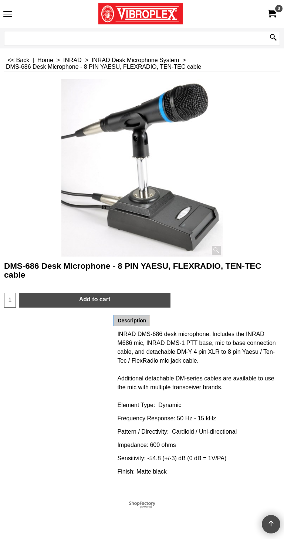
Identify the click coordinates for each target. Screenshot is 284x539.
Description (132, 320)
